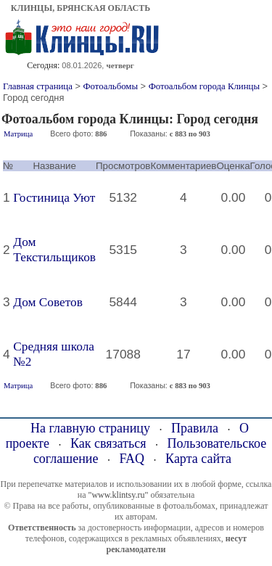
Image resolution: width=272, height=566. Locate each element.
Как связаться (108, 443)
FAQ (131, 458)
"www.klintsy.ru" (118, 495)
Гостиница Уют (54, 198)
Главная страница (38, 86)
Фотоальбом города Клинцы (204, 86)
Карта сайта (198, 458)
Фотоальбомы (110, 86)
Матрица (18, 134)
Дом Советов (48, 302)
